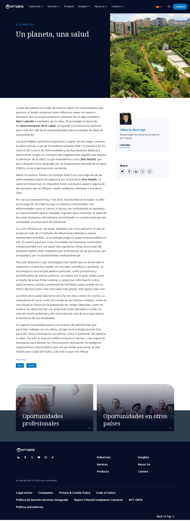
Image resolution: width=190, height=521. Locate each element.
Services (102, 465)
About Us (144, 465)
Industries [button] (34, 6)
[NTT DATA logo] (12, 6)
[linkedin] (135, 171)
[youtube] (38, 458)
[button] (169, 6)
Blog (20, 365)
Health (31, 365)
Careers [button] (116, 6)
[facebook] (129, 171)
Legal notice (24, 493)
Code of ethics (106, 493)
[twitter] (142, 171)
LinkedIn (125, 145)
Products (69, 6)
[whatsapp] (149, 171)
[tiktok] (52, 458)
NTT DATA (135, 501)
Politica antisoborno (29, 508)
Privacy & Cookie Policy (74, 493)
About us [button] (100, 6)
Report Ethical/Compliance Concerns (98, 501)
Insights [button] (82, 6)
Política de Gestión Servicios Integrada (42, 501)
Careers (143, 472)
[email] (122, 171)
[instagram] (45, 458)
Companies (45, 493)
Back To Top (165, 517)
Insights (143, 458)
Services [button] (52, 6)
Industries (104, 458)
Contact (180, 6)
